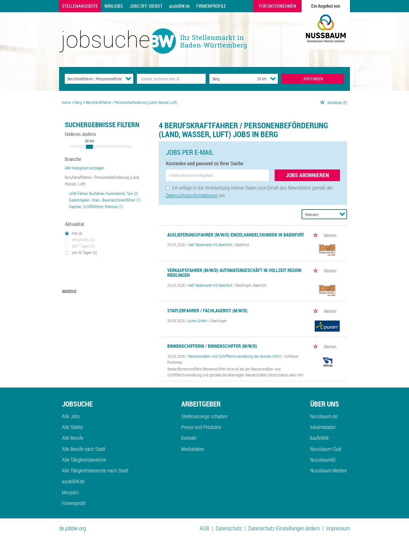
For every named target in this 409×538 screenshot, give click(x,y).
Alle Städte (72, 427)
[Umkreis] (256, 79)
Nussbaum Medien (328, 470)
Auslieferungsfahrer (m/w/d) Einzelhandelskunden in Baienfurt (235, 235)
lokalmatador (323, 427)
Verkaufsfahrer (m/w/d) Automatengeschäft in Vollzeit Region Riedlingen (234, 273)
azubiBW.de (179, 6)
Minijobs (114, 6)
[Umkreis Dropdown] (273, 78)
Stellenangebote (80, 6)
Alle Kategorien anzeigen (84, 168)
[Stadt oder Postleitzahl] (228, 79)
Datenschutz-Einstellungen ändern (284, 528)
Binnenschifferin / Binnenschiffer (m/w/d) (212, 346)
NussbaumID (322, 459)
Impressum (338, 528)
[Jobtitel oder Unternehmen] (171, 79)
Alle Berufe (72, 437)
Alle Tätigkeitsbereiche (84, 459)
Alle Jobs (71, 416)
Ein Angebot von (325, 6)
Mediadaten (192, 448)
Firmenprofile (211, 6)
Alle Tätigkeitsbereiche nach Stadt (95, 470)
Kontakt (189, 437)
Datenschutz (229, 528)
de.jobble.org (72, 528)
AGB (204, 528)
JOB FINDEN (313, 78)
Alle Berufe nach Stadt (83, 448)
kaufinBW (319, 437)
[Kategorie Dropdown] (128, 78)
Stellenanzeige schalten (204, 416)
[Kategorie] (93, 79)
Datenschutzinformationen (192, 195)
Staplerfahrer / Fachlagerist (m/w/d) (207, 310)
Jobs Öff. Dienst (146, 6)
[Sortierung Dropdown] (342, 214)
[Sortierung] (318, 214)
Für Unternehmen (277, 6)
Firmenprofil (73, 503)
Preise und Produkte (201, 427)
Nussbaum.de (323, 416)
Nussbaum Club (325, 448)
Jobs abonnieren (307, 175)
